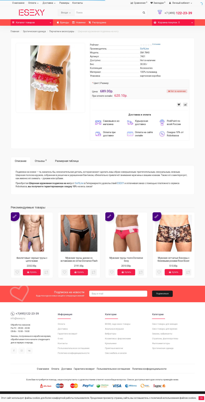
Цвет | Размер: (101, 83)
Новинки (78, 22)
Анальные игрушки (114, 329)
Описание (20, 161)
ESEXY (120, 183)
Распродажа (97, 22)
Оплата (33, 3)
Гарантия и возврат (67, 333)
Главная (15, 31)
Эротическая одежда (34, 31)
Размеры (64, 3)
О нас (60, 338)
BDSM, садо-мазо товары (117, 324)
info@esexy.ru (18, 318)
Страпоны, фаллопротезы (165, 338)
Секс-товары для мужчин (164, 329)
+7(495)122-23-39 (25, 313)
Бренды (63, 22)
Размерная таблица (67, 161)
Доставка (49, 3)
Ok (201, 398)
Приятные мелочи (114, 348)
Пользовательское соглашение (73, 348)
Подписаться (162, 294)
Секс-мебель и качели (116, 353)
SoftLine (79, 183)
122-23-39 (178, 13)
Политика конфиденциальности (73, 353)
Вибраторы (110, 333)
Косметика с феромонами (118, 338)
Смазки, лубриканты (162, 333)
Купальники (110, 343)
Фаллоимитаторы (161, 343)
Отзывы (41, 161)
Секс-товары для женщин (165, 324)
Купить (31, 272)
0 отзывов (156, 44)
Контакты (77, 3)
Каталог (31, 21)
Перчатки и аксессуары (61, 31)
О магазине (18, 3)
